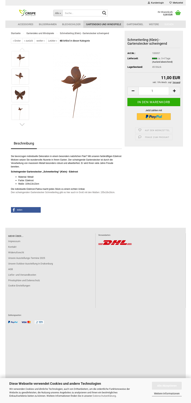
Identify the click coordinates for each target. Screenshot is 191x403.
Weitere (154, 24)
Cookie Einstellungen (19, 285)
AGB (10, 269)
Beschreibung (24, 143)
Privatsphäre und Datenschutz (24, 280)
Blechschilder (71, 24)
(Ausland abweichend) (162, 62)
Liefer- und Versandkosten (22, 274)
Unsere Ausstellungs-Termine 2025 (26, 258)
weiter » (40, 40)
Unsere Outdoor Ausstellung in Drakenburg (30, 263)
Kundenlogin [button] (156, 2)
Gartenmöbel (135, 24)
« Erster (17, 40)
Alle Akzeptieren (167, 385)
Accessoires (25, 24)
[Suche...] (57, 13)
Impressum (14, 241)
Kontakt (12, 246)
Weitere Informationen (167, 393)
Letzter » (52, 40)
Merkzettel (176, 2)
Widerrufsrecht (16, 252)
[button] (22, 124)
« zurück (28, 40)
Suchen (169, 24)
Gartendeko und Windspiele (103, 24)
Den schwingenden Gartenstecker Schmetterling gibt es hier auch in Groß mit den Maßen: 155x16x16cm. (63, 192)
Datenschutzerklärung (104, 395)
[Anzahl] (154, 91)
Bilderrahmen (48, 24)
